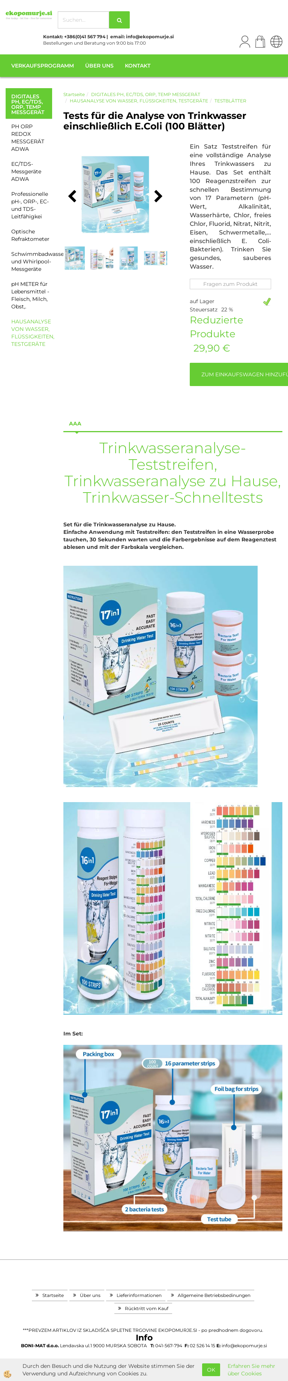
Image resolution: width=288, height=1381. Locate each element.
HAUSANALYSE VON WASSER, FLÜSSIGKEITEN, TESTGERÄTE (31, 332)
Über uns (99, 65)
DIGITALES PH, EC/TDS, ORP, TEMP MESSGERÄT (145, 94)
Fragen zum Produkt (230, 284)
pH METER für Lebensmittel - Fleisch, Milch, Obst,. (30, 295)
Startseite (74, 94)
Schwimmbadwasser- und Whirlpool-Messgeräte (31, 261)
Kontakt (137, 65)
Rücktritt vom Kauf (146, 1308)
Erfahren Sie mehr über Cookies (251, 1370)
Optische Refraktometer (30, 235)
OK (211, 1369)
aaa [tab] (75, 423)
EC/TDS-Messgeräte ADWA (26, 171)
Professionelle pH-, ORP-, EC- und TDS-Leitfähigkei (30, 205)
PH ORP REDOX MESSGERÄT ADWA (27, 137)
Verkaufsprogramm (42, 65)
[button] (157, 196)
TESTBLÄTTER (230, 101)
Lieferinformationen (139, 1295)
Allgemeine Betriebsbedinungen (214, 1295)
